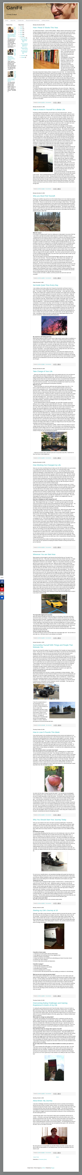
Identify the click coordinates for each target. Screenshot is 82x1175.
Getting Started (45, 20)
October (23, 57)
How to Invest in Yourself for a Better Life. (49, 110)
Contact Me (21, 20)
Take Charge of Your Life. (43, 371)
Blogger (52, 1167)
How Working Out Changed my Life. (47, 465)
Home (6, 20)
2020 (21, 27)
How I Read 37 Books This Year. (45, 28)
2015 (21, 36)
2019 (21, 28)
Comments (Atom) (43, 1159)
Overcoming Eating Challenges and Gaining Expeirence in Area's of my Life (50, 1004)
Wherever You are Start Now (44, 554)
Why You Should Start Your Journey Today (49, 820)
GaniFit (14, 7)
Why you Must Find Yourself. (44, 196)
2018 (21, 30)
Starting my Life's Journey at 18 (45, 910)
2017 (21, 32)
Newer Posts (36, 1157)
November (23, 55)
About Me (13, 20)
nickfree (43, 1167)
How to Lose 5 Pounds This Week (46, 732)
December (23, 37)
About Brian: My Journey (42, 1101)
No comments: (49, 102)
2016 (21, 34)
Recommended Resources (32, 20)
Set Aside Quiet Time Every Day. (46, 285)
